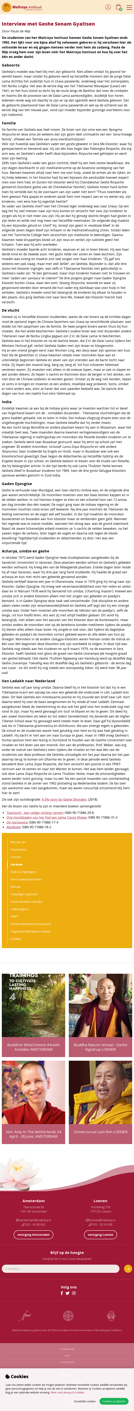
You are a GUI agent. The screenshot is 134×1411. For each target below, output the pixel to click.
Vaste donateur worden (27, 902)
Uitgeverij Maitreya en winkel (30, 931)
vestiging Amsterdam (33, 1235)
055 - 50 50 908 (100, 1224)
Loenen (16, 857)
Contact (16, 939)
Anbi (67, 1355)
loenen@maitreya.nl (100, 1220)
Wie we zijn (18, 842)
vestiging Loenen (100, 1235)
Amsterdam (18, 850)
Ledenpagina (19, 909)
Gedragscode (67, 1349)
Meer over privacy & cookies (67, 1392)
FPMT (15, 917)
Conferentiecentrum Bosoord (31, 924)
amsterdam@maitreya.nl (33, 1220)
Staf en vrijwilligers (23, 872)
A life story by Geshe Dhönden (64, 799)
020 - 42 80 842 (33, 1224)
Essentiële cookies (85, 1401)
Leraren (17, 864)
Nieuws (16, 887)
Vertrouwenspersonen (26, 879)
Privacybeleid (67, 1362)
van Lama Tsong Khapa (46, 817)
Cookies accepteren (114, 1401)
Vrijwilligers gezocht (24, 894)
